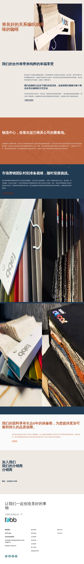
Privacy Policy (10, 546)
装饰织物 (33, 533)
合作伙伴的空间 (9, 537)
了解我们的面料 (28, 100)
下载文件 (59, 533)
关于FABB (8, 533)
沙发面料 (33, 544)
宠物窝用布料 (35, 551)
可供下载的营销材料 (8, 193)
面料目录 (59, 530)
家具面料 (33, 530)
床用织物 (33, 540)
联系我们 (7, 530)
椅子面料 (33, 547)
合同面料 (33, 537)
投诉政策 (14, 441)
